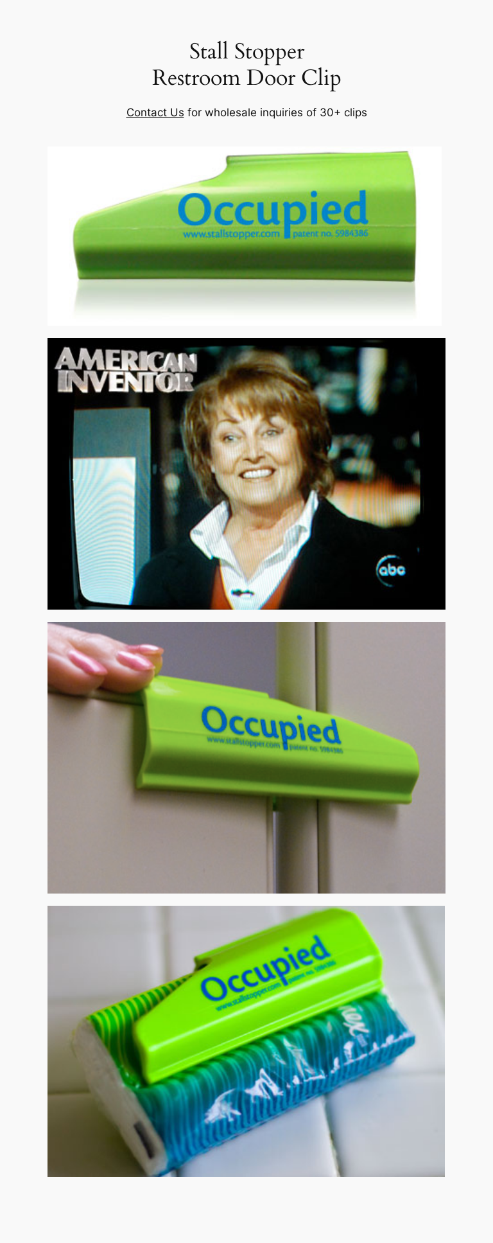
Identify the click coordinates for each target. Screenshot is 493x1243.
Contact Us (155, 112)
